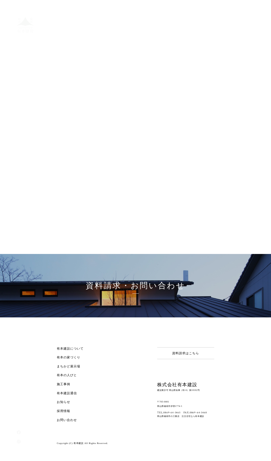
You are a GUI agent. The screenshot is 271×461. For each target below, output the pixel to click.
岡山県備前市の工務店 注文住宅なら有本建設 (180, 416)
